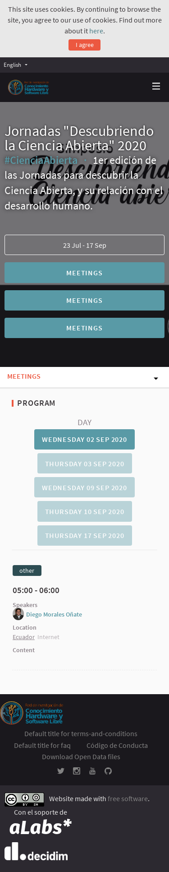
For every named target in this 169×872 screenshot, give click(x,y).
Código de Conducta (117, 745)
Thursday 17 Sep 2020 (84, 535)
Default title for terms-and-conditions (80, 733)
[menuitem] (18, 65)
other (26, 570)
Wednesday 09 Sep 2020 (84, 487)
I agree (85, 45)
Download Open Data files (81, 756)
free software (128, 798)
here (96, 30)
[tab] (84, 439)
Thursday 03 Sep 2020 (84, 463)
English (12, 64)
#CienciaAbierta (41, 160)
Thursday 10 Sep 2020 (84, 511)
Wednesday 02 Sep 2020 (84, 439)
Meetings (84, 272)
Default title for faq (42, 745)
